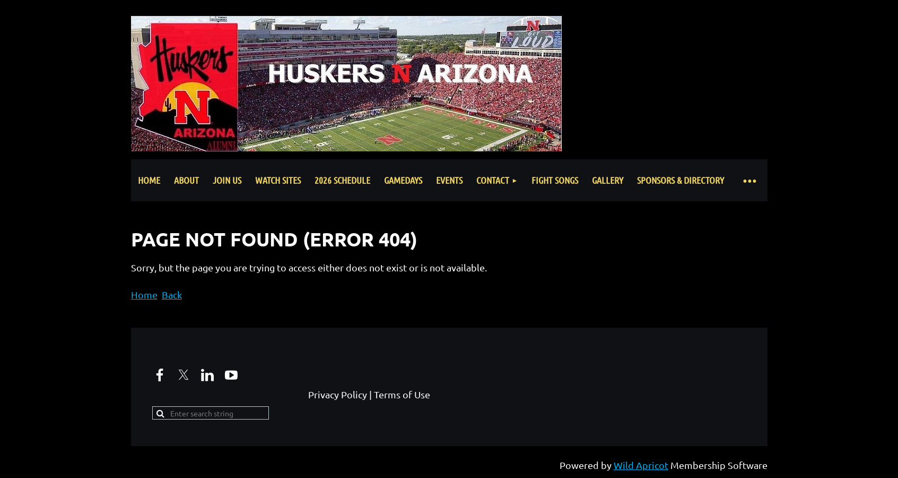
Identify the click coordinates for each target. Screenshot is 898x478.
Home (144, 294)
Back (172, 294)
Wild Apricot (641, 465)
